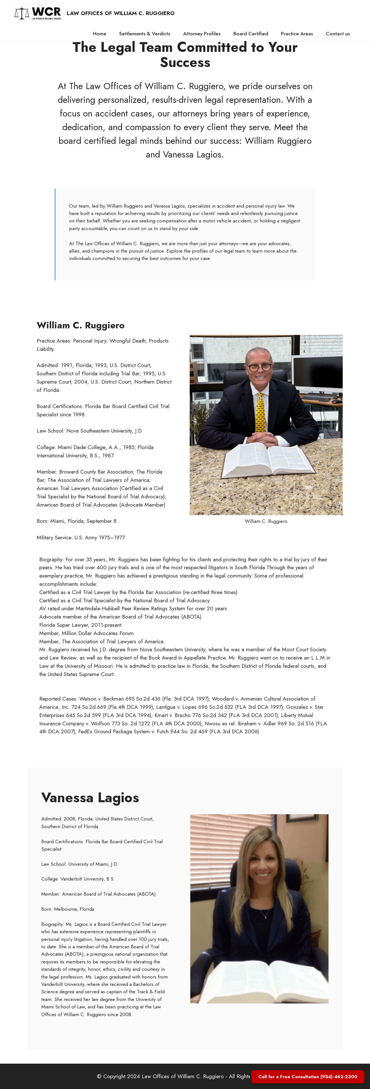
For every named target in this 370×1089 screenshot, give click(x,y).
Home (99, 33)
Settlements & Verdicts (144, 33)
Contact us (338, 33)
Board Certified (250, 33)
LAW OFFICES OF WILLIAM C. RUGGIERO (121, 13)
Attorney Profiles (201, 33)
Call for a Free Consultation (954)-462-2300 (308, 1076)
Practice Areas (297, 33)
